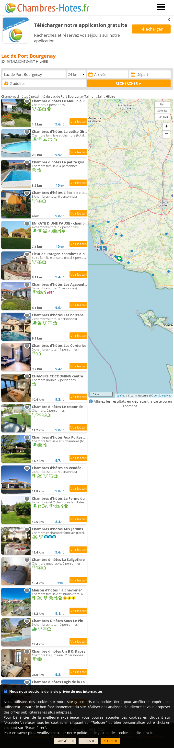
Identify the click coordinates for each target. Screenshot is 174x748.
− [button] (166, 134)
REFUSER (88, 741)
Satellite (162, 110)
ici (152, 732)
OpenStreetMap (161, 395)
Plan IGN (162, 116)
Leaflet (120, 395)
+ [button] (166, 126)
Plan (162, 104)
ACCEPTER (110, 741)
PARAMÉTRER (65, 741)
